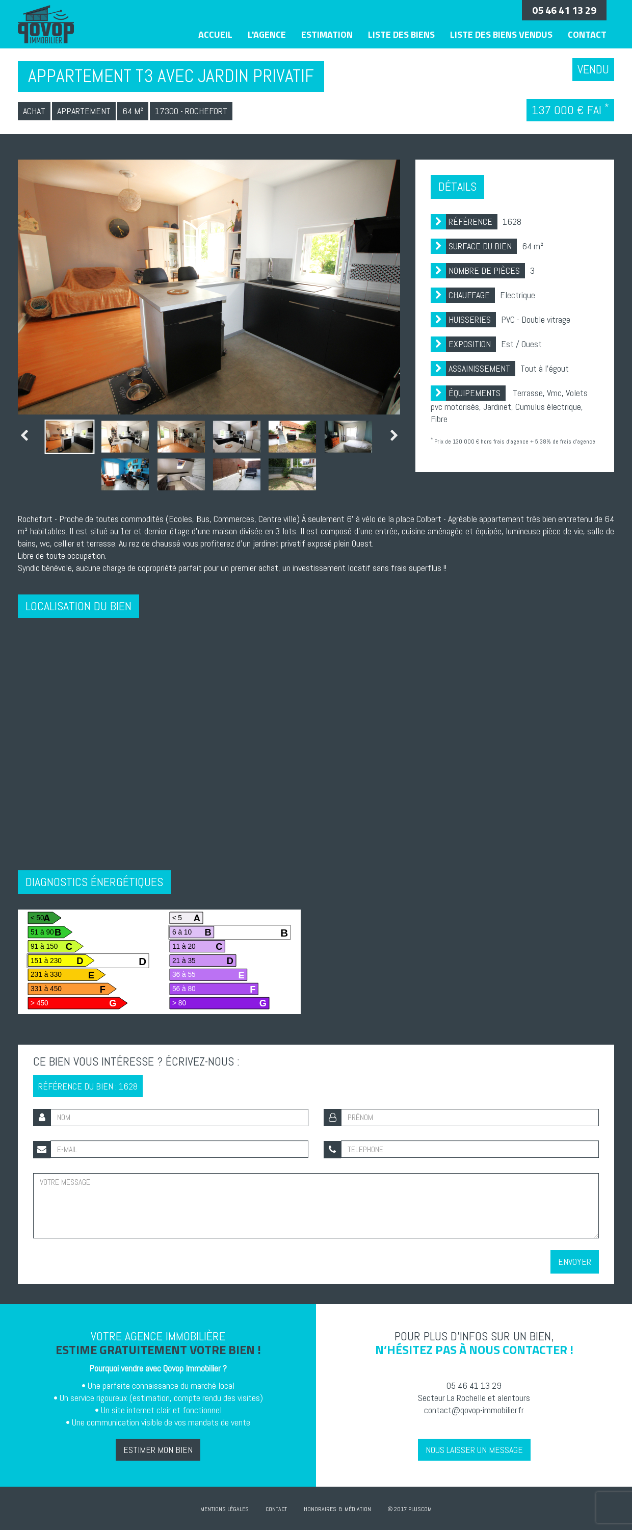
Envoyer (574, 1261)
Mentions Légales (224, 1509)
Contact (587, 34)
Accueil (215, 34)
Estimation (327, 34)
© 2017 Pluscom (410, 1509)
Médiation (358, 1509)
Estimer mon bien (158, 1449)
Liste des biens (401, 34)
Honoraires (320, 1509)
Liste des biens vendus (501, 34)
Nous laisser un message (474, 1449)
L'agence (267, 34)
